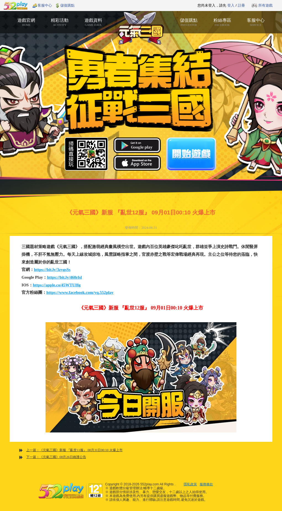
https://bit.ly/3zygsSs (52, 269)
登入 (230, 5)
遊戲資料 (93, 22)
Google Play (137, 145)
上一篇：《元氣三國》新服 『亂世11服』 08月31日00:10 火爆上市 (74, 450)
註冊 (241, 5)
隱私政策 (190, 484)
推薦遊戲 (127, 5)
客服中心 (45, 5)
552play (15, 5)
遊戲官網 (26, 22)
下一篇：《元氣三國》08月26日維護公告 (56, 457)
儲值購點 (67, 5)
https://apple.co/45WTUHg (57, 285)
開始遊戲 (191, 154)
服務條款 (206, 484)
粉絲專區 (222, 22)
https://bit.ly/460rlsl (64, 277)
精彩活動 (60, 22)
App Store (137, 163)
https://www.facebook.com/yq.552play (80, 292)
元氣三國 (141, 28)
